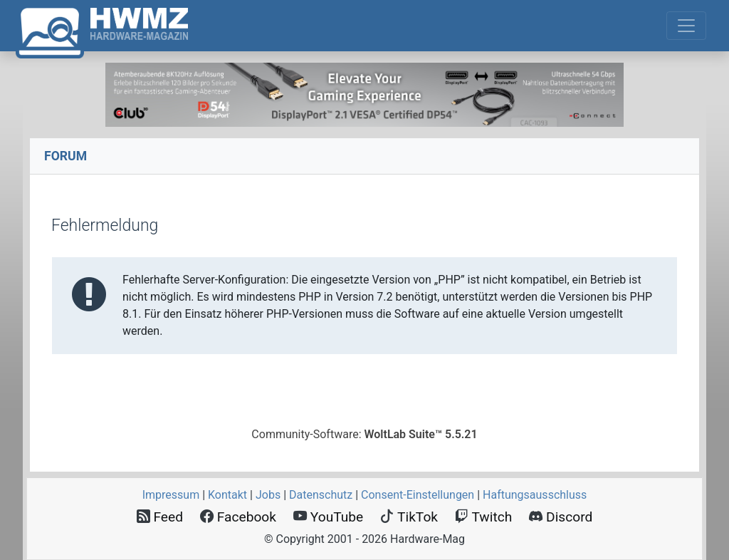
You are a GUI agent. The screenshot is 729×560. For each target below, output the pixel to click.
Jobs (268, 495)
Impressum (171, 495)
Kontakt (227, 495)
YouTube (328, 517)
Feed (160, 517)
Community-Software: (364, 434)
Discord (560, 517)
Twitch (483, 517)
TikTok (409, 517)
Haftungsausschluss (535, 495)
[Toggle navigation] (686, 25)
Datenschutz (320, 495)
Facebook (238, 517)
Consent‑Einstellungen (417, 495)
